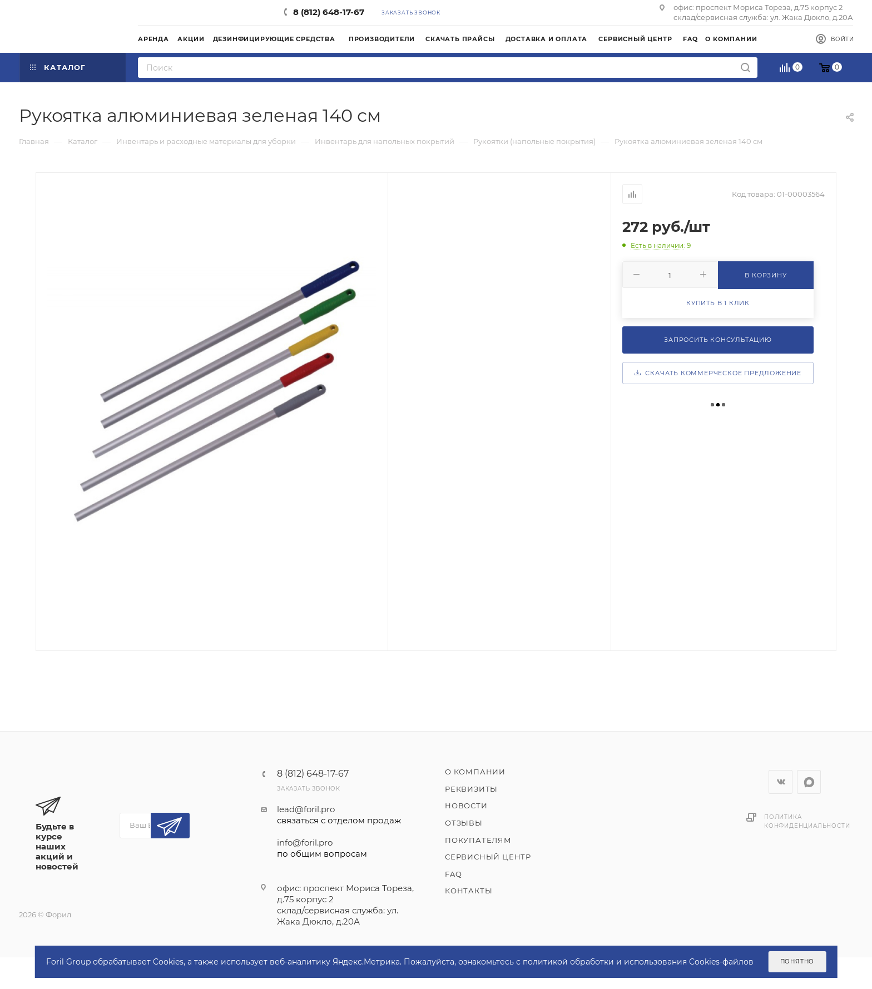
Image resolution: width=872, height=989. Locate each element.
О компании (475, 771)
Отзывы (464, 822)
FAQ (453, 873)
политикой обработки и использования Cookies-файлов (638, 962)
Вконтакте (780, 782)
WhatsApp (809, 782)
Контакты (468, 890)
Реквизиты (471, 788)
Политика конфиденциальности (807, 821)
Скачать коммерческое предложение (718, 373)
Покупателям (478, 840)
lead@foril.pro (339, 815)
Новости (466, 805)
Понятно (797, 961)
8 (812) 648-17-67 (328, 12)
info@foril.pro (339, 848)
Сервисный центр (488, 856)
